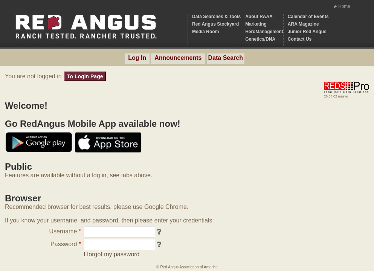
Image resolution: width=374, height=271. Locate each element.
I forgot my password (112, 254)
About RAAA (259, 16)
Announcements (178, 58)
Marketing (256, 24)
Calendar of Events (308, 16)
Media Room (205, 31)
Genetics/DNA (260, 39)
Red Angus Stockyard (215, 24)
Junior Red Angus (307, 31)
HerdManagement (264, 31)
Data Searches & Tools (216, 16)
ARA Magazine (303, 24)
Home (344, 6)
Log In (137, 58)
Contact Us (299, 39)
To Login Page (85, 76)
